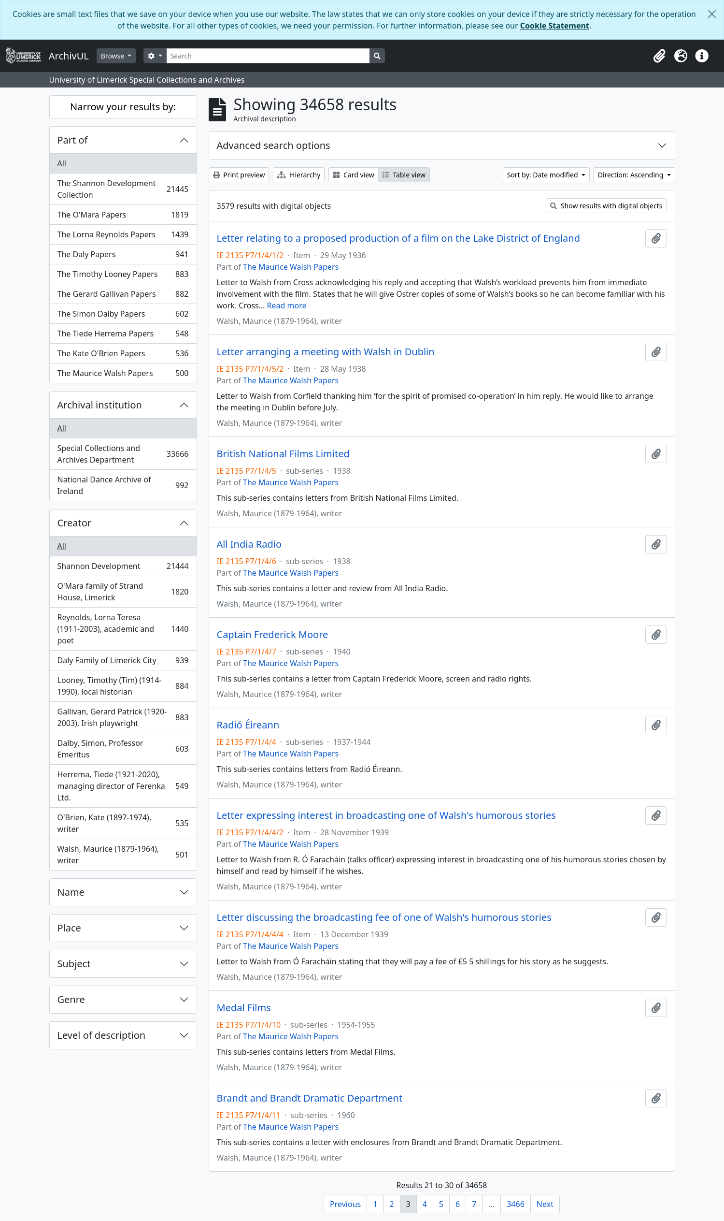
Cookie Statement (554, 25)
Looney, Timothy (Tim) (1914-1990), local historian (123, 686)
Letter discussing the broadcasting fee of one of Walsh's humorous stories (384, 917)
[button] (659, 56)
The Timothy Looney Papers (123, 276)
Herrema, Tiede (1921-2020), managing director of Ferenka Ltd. (123, 786)
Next (545, 1204)
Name (71, 892)
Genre (71, 999)
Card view (353, 174)
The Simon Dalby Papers (123, 316)
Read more (287, 305)
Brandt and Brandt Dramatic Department (310, 1098)
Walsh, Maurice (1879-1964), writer (123, 854)
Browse (113, 55)
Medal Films (244, 1008)
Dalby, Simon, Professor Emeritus (123, 749)
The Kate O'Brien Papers (123, 355)
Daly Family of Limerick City (123, 662)
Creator (74, 522)
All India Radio (249, 544)
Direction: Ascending (631, 174)
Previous (345, 1204)
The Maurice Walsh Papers (123, 375)
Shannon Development (123, 568)
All (61, 163)
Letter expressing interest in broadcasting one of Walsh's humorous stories (386, 815)
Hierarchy (298, 174)
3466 (516, 1204)
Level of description (101, 1035)
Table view (404, 174)
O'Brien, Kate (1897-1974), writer (123, 823)
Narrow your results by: (123, 106)
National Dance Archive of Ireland (123, 485)
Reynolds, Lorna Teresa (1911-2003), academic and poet (123, 629)
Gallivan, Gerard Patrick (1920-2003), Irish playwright (123, 717)
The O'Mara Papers (123, 217)
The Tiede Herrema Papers (123, 336)
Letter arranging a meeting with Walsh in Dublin (326, 352)
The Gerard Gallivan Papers (123, 296)
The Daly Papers (123, 256)
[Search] (268, 55)
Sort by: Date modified (543, 174)
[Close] (712, 14)
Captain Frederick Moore (272, 634)
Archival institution (99, 404)
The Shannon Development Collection (123, 189)
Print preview (239, 174)
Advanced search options (273, 145)
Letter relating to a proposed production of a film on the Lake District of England (399, 238)
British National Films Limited (283, 454)
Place (69, 927)
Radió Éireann (248, 725)
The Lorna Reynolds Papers (123, 237)
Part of (72, 139)
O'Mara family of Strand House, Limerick (123, 592)
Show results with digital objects (606, 205)
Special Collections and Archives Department (123, 454)
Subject (74, 963)
